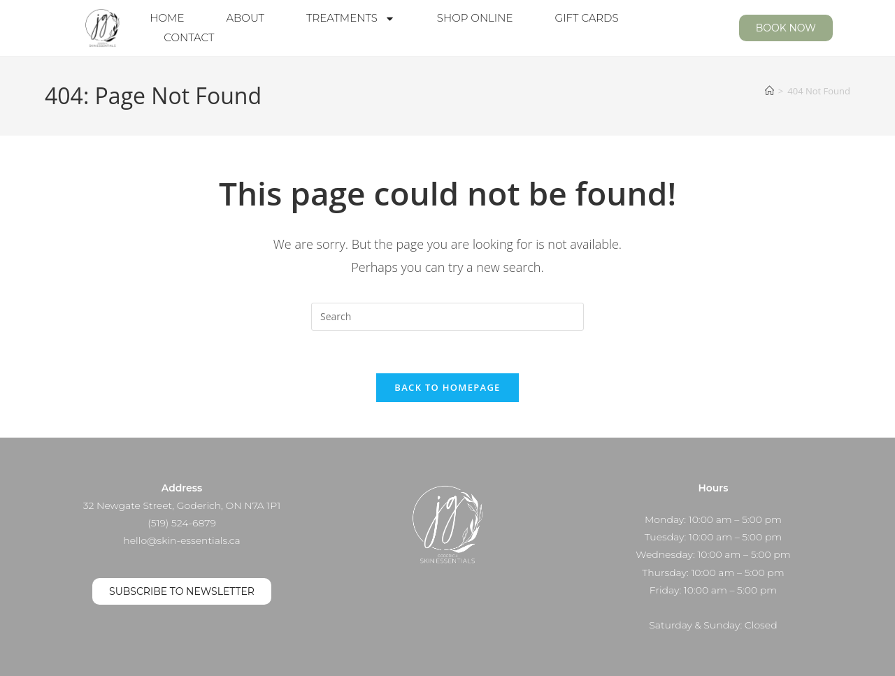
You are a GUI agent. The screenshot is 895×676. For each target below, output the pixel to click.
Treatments (350, 18)
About (245, 17)
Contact (189, 37)
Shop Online (475, 17)
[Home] (769, 91)
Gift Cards (587, 17)
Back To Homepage (447, 387)
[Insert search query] (447, 317)
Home (167, 17)
